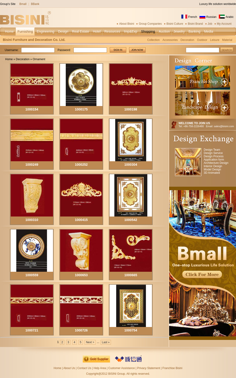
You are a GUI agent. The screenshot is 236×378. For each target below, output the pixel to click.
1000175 (81, 109)
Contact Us (84, 368)
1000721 (31, 330)
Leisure (214, 40)
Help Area (100, 368)
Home (9, 59)
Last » (106, 342)
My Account (224, 23)
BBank (35, 4)
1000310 (31, 220)
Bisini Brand (195, 23)
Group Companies (150, 23)
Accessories (170, 40)
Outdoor (202, 40)
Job (210, 23)
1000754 (130, 330)
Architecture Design (216, 163)
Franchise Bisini (172, 368)
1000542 (130, 220)
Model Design (212, 169)
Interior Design (213, 166)
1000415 (81, 220)
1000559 (31, 275)
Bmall (22, 4)
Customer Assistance (121, 368)
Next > (90, 342)
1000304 (130, 164)
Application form (214, 159)
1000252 (81, 164)
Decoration (187, 40)
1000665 (130, 275)
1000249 (31, 164)
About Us (69, 368)
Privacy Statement (148, 368)
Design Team (212, 149)
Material (227, 40)
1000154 (31, 109)
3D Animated (212, 172)
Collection (153, 40)
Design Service (213, 153)
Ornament (39, 59)
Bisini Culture (175, 23)
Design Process (214, 156)
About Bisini (126, 23)
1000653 (81, 275)
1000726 (81, 330)
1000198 (130, 109)
